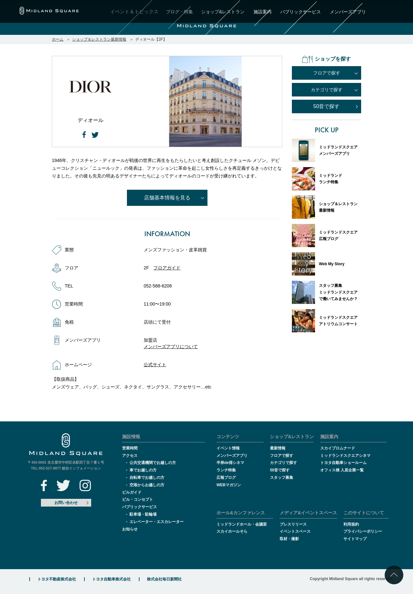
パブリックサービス (139, 507)
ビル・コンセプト (137, 499)
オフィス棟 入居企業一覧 (342, 470)
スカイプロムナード (337, 448)
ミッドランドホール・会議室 (241, 524)
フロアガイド (166, 267)
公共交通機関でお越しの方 (153, 462)
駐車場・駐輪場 (143, 514)
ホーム (57, 39)
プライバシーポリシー (362, 531)
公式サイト (155, 364)
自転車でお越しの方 (147, 477)
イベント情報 (228, 448)
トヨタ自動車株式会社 (111, 579)
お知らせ (130, 529)
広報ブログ (226, 477)
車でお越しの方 (143, 470)
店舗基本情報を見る (167, 197)
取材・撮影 (289, 539)
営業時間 (130, 448)
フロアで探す (281, 455)
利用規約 (351, 524)
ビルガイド (131, 492)
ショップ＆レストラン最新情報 (99, 39)
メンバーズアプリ (231, 455)
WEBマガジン (228, 485)
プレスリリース (293, 524)
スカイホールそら (231, 531)
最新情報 (277, 448)
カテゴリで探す (283, 462)
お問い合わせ (66, 502)
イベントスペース (295, 531)
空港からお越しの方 (147, 485)
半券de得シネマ (230, 462)
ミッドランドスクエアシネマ (345, 455)
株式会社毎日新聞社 (164, 579)
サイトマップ (355, 539)
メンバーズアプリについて (171, 346)
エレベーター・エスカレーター (157, 521)
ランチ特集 (226, 470)
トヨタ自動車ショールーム (343, 462)
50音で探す (326, 106)
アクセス (130, 455)
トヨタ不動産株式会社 (56, 579)
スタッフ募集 (281, 477)
